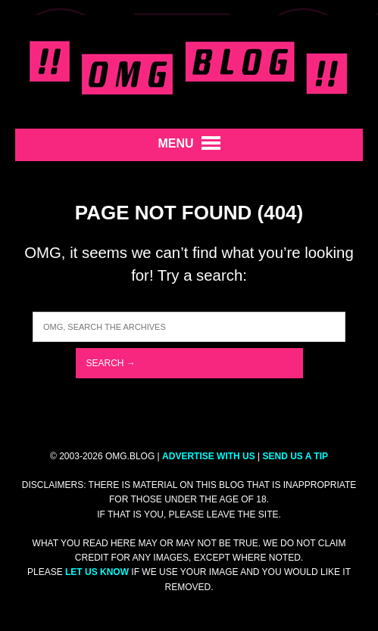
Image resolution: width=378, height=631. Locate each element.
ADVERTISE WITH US (208, 456)
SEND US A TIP (295, 456)
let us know (97, 572)
